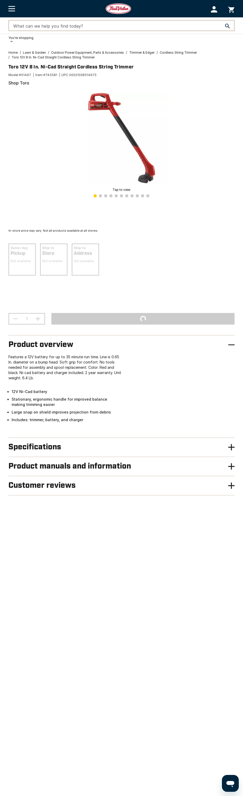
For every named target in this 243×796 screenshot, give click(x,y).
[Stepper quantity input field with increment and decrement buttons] (27, 318)
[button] (214, 9)
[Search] (227, 26)
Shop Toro (18, 83)
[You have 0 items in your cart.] (231, 9)
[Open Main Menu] (11, 8)
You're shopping (20, 38)
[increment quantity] (38, 318)
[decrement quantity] (16, 318)
